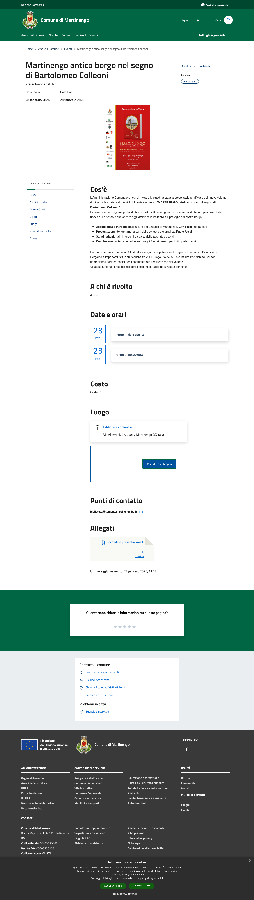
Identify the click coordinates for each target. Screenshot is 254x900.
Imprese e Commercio (88, 793)
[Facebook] (196, 19)
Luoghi (185, 805)
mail (141, 511)
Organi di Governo (32, 778)
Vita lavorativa (83, 788)
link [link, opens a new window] (162, 878)
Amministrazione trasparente (146, 828)
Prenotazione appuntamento (92, 828)
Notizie (185, 778)
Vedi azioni (208, 66)
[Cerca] (228, 20)
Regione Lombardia (33, 5)
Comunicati (188, 783)
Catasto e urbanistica (87, 798)
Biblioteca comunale (117, 427)
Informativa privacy (140, 838)
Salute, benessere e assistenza (147, 798)
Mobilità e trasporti (86, 803)
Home (29, 49)
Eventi (68, 49)
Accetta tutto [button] (113, 885)
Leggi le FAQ (82, 838)
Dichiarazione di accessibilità (146, 848)
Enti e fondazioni (31, 793)
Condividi (189, 66)
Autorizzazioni (137, 803)
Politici (25, 798)
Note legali (134, 843)
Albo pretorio (136, 833)
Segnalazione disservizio (89, 833)
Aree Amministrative (34, 783)
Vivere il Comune (49, 49)
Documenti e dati (31, 808)
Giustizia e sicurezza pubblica (146, 783)
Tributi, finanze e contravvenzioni (148, 788)
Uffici (24, 788)
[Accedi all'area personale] (214, 5)
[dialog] (127, 878)
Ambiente (134, 793)
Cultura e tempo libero (88, 783)
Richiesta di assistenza (88, 843)
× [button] (250, 860)
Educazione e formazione (143, 778)
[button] (127, 894)
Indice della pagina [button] (40, 183)
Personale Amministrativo (37, 803)
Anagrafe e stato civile (88, 778)
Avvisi (185, 788)
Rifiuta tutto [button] (141, 885)
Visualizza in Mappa (159, 464)
